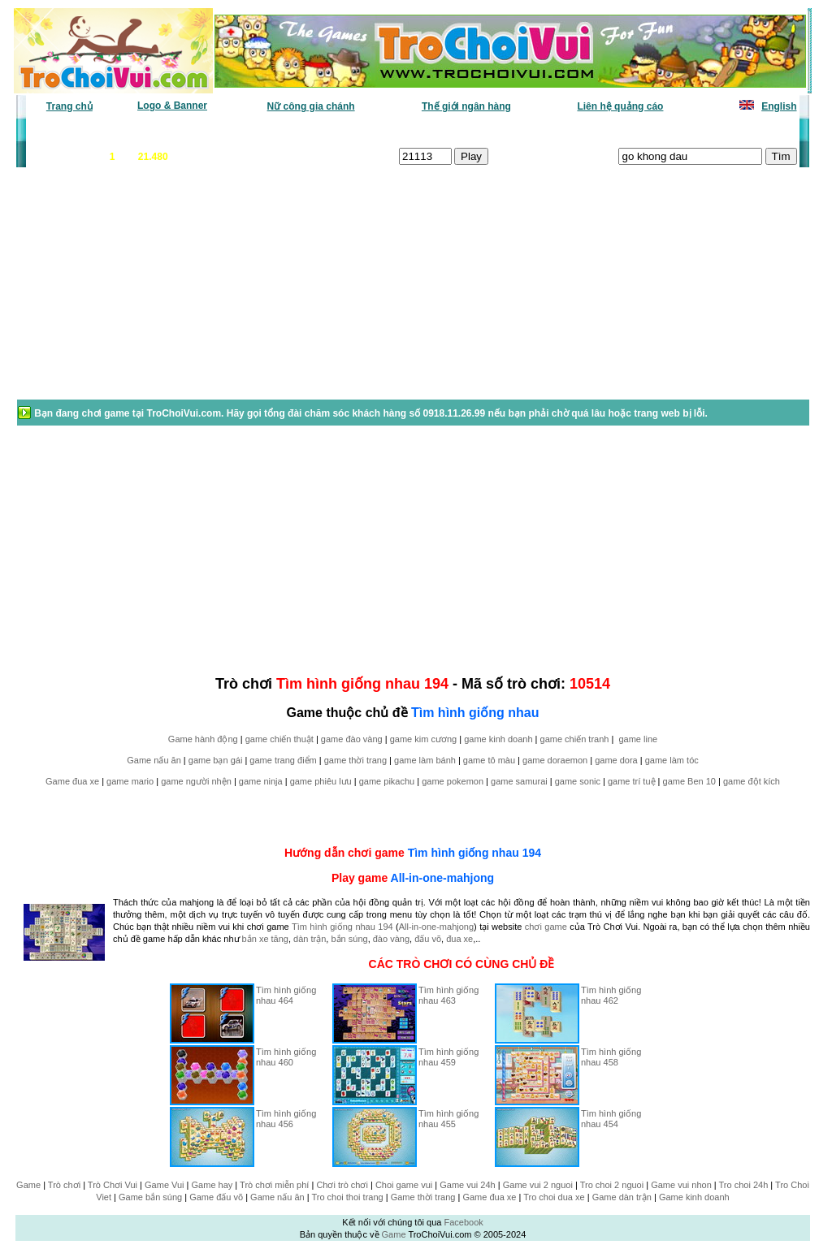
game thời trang (355, 760)
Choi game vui (403, 1185)
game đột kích (751, 781)
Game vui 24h (467, 1185)
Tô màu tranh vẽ (752, 130)
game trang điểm (282, 760)
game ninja (261, 781)
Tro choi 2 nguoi (612, 1185)
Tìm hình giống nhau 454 (611, 1119)
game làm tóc (672, 760)
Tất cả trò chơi (523, 130)
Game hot (678, 130)
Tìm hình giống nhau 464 (286, 995)
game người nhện (196, 781)
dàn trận (309, 939)
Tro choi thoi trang (347, 1197)
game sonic (577, 781)
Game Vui (164, 1185)
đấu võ (427, 939)
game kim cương (423, 739)
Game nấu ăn (154, 760)
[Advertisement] (145, 291)
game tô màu (489, 760)
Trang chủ (69, 106)
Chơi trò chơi (342, 1185)
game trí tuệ (632, 781)
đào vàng (391, 939)
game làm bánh (425, 760)
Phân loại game (343, 130)
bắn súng (349, 939)
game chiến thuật (279, 739)
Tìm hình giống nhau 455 (448, 1119)
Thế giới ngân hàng (466, 106)
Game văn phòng (76, 130)
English (778, 106)
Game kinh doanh (694, 1197)
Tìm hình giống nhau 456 (286, 1119)
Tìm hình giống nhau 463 (448, 995)
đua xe (459, 939)
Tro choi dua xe (553, 1197)
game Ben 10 (689, 781)
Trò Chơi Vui (112, 1185)
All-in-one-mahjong (443, 877)
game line (637, 739)
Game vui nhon (681, 1185)
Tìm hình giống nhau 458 (611, 1057)
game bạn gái (215, 760)
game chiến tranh (574, 739)
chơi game (546, 926)
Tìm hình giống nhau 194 (474, 852)
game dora (616, 760)
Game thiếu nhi (607, 130)
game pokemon (452, 781)
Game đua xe (72, 781)
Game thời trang (423, 1197)
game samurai (519, 781)
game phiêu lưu (321, 781)
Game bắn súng (150, 1197)
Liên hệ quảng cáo (620, 106)
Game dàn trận (622, 1197)
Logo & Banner (172, 105)
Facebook (463, 1222)
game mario (130, 781)
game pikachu (387, 781)
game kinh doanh (498, 739)
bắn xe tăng (265, 939)
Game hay (212, 1185)
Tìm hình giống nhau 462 (611, 995)
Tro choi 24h (744, 1185)
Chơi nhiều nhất (255, 130)
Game (28, 1185)
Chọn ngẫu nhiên (434, 130)
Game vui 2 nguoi (538, 1185)
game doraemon (554, 760)
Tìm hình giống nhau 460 (286, 1057)
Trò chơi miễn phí (274, 1185)
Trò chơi (64, 1185)
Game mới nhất (167, 130)
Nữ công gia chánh (311, 106)
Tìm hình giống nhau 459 (448, 1057)
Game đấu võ (216, 1197)
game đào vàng (352, 739)
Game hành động (203, 739)
